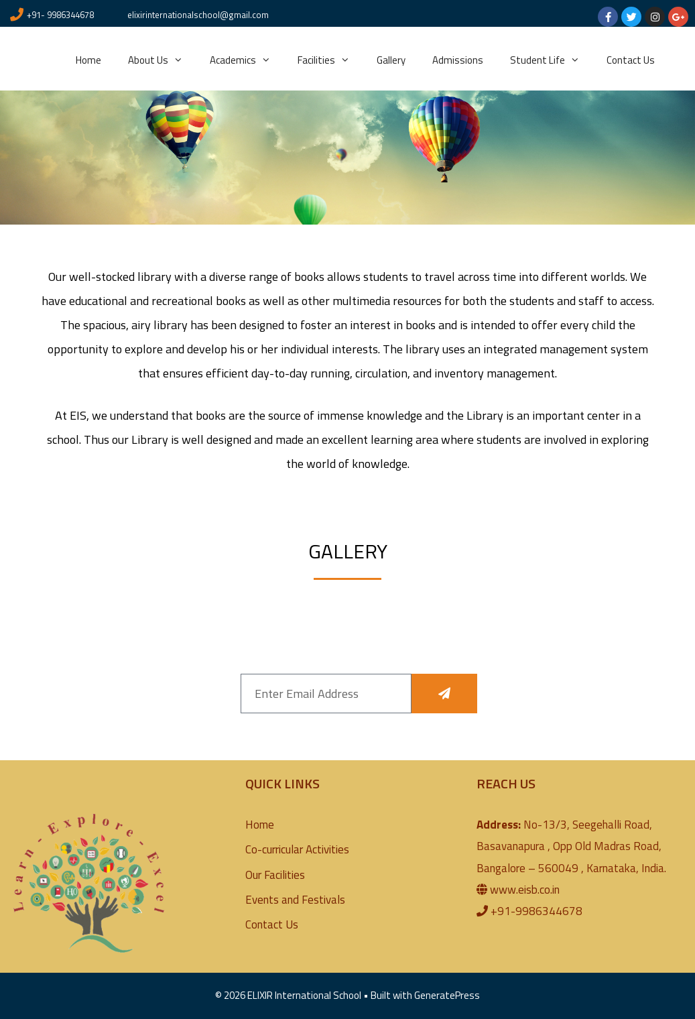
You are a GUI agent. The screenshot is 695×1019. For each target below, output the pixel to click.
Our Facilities (275, 875)
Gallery (391, 60)
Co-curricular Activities (297, 849)
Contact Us (631, 60)
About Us (162, 60)
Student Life (551, 60)
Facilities (330, 60)
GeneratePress (447, 995)
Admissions (457, 60)
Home (88, 60)
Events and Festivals (295, 899)
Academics (247, 60)
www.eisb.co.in (525, 889)
